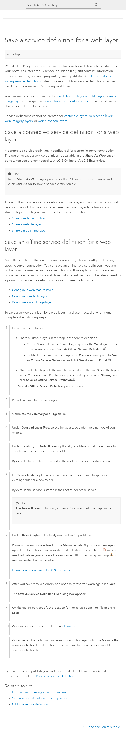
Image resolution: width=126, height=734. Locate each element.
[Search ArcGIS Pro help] (59, 5)
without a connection (79, 100)
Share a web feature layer (29, 218)
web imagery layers (19, 120)
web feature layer (71, 96)
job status (68, 626)
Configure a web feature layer (32, 289)
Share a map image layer (29, 230)
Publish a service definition (55, 675)
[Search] (96, 5)
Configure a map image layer (32, 302)
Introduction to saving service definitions (39, 691)
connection (51, 100)
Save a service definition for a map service (40, 698)
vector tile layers (75, 115)
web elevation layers (52, 120)
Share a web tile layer (26, 224)
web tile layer (94, 96)
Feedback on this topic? (104, 726)
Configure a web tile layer (29, 296)
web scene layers (101, 115)
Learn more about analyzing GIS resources (41, 570)
